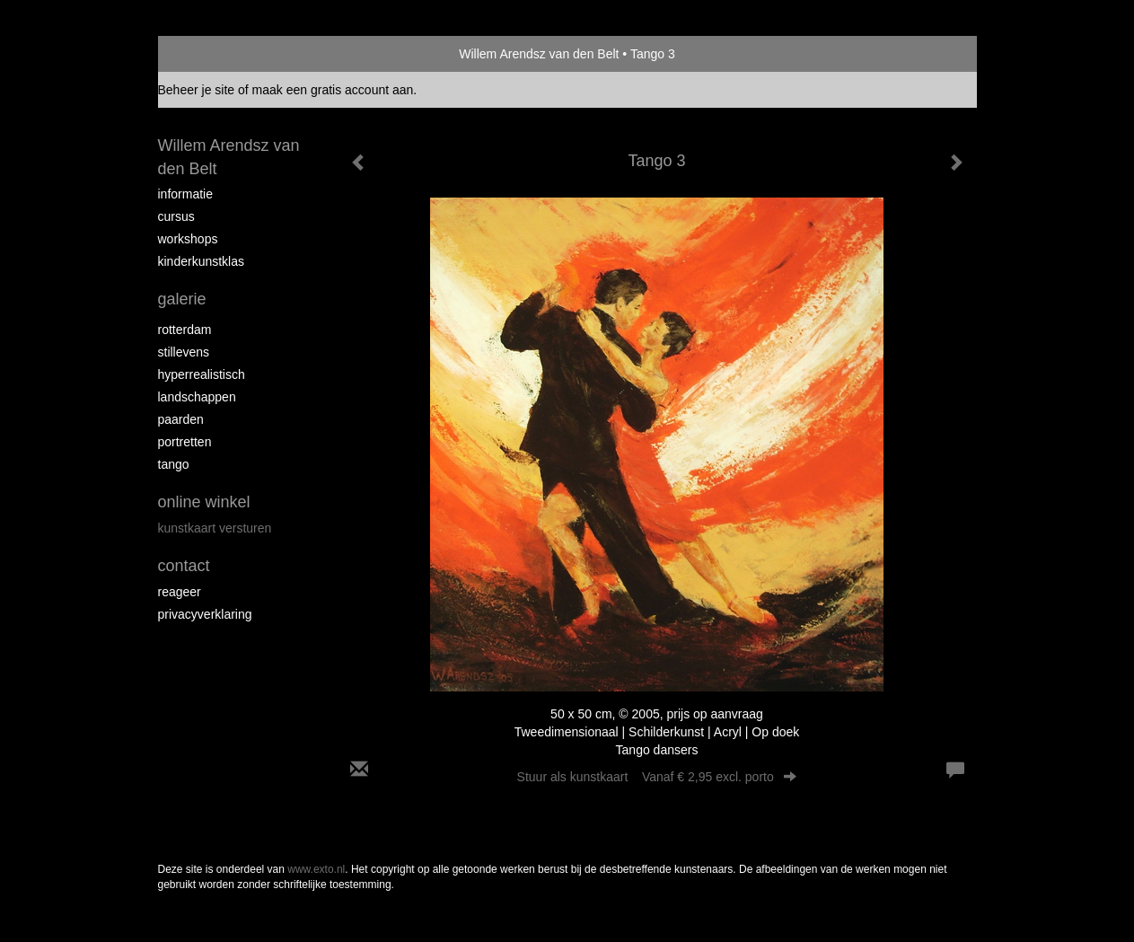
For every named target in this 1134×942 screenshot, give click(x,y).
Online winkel (204, 502)
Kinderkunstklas (201, 261)
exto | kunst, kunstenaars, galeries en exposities (208, 54)
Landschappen (197, 397)
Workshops (188, 239)
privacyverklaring (205, 614)
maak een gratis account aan (333, 90)
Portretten (185, 442)
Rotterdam (185, 329)
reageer (179, 592)
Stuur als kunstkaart (657, 777)
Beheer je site (196, 90)
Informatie (185, 194)
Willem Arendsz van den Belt (539, 54)
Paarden (181, 419)
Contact (184, 566)
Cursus (176, 216)
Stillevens (184, 352)
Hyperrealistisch (201, 374)
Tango (173, 464)
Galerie (182, 299)
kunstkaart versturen (215, 528)
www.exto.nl (316, 869)
